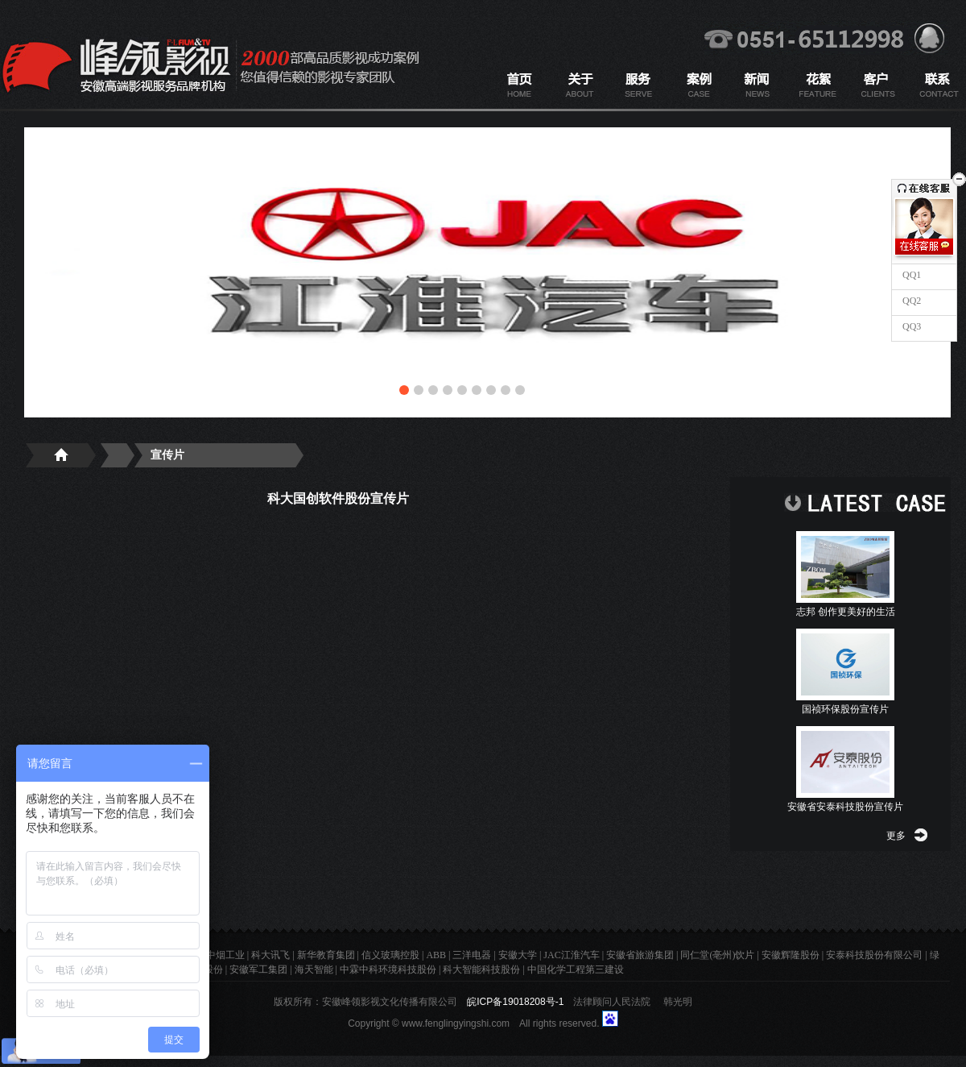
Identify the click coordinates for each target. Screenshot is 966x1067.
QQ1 (910, 274)
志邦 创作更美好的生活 (845, 611)
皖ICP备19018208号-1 (515, 1001)
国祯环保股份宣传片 (845, 709)
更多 (896, 835)
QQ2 (910, 300)
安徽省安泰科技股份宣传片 (845, 806)
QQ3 (910, 326)
